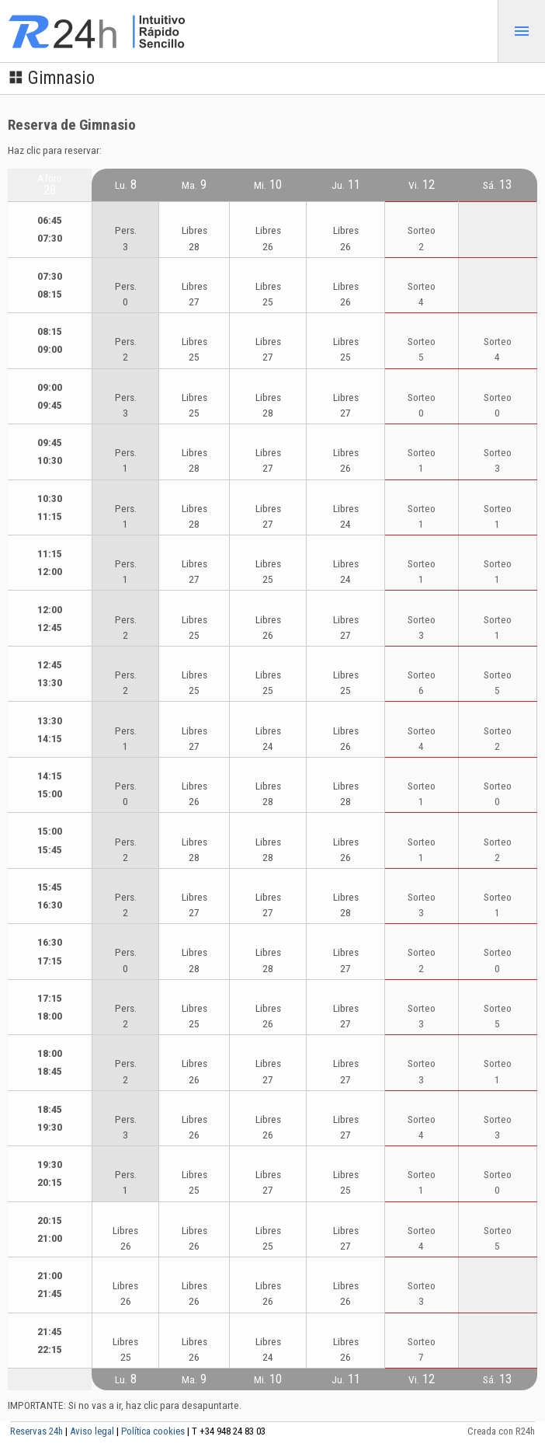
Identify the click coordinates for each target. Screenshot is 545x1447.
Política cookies (153, 1431)
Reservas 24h (36, 1431)
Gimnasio (51, 78)
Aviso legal (92, 1431)
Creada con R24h (501, 1431)
